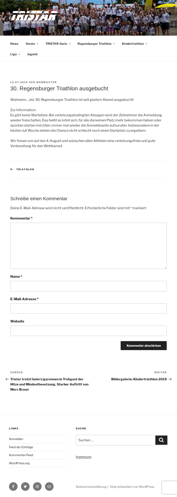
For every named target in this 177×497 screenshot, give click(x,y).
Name (16, 277)
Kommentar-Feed (21, 455)
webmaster (46, 82)
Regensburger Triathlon (97, 43)
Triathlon (25, 169)
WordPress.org (19, 463)
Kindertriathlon (135, 43)
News (14, 43)
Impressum (84, 456)
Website (17, 321)
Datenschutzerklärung (91, 486)
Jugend (32, 54)
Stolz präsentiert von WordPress (132, 486)
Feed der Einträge (21, 447)
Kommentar (21, 218)
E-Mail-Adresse (24, 299)
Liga (15, 54)
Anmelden (16, 439)
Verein (32, 43)
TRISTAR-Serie (58, 43)
